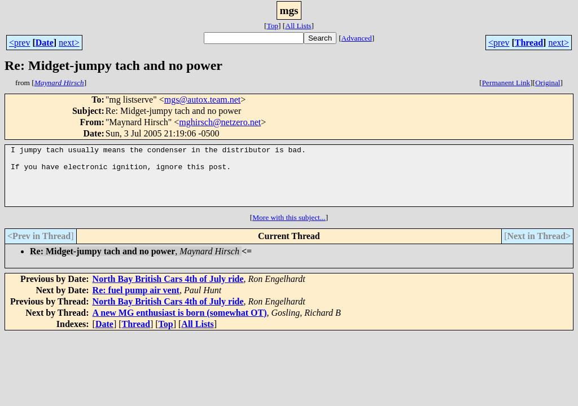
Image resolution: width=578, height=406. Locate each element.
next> (69, 42)
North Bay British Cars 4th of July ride (168, 290)
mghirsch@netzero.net (220, 122)
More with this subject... (289, 229)
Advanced (356, 38)
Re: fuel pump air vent (136, 302)
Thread (529, 42)
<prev (19, 42)
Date (45, 42)
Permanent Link (506, 82)
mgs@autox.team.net (202, 99)
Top (272, 25)
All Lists (298, 25)
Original (547, 82)
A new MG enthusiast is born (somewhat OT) (180, 324)
